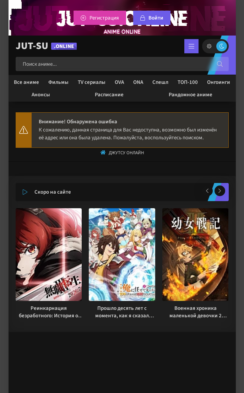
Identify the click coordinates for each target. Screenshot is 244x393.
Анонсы (41, 94)
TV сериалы (91, 82)
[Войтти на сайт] (151, 18)
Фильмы (58, 82)
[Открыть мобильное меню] (191, 46)
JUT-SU (46, 46)
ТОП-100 (188, 82)
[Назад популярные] (207, 190)
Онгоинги (218, 82)
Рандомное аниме (190, 94)
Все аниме (26, 82)
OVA (119, 82)
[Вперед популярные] (220, 190)
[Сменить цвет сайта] (215, 46)
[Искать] (220, 64)
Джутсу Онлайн (126, 153)
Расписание (109, 94)
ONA (138, 82)
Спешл (160, 82)
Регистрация (104, 18)
